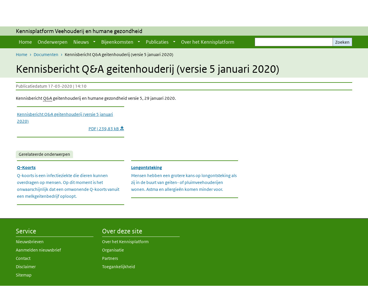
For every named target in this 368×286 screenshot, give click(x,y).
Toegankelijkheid (118, 266)
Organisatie (113, 250)
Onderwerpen (53, 42)
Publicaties (157, 42)
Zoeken (342, 42)
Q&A (47, 98)
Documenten (46, 54)
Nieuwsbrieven (30, 241)
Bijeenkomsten (117, 42)
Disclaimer (26, 266)
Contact (23, 258)
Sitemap (24, 275)
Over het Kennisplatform (207, 42)
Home (25, 42)
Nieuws (81, 42)
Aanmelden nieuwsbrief (38, 250)
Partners (110, 258)
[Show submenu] (94, 42)
